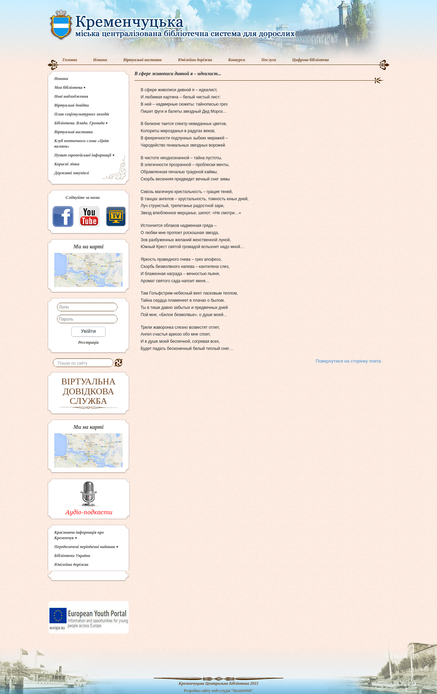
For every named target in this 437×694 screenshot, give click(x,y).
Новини (100, 59)
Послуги (268, 59)
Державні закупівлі (71, 173)
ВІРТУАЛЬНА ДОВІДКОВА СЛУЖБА (88, 391)
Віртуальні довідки (71, 105)
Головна (69, 59)
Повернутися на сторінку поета (348, 361)
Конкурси (236, 59)
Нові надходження (71, 96)
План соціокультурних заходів (81, 114)
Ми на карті (88, 246)
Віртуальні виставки (142, 59)
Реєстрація (88, 342)
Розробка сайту (197, 690)
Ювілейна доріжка (195, 59)
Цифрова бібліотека (310, 59)
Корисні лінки (67, 164)
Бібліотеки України (72, 555)
